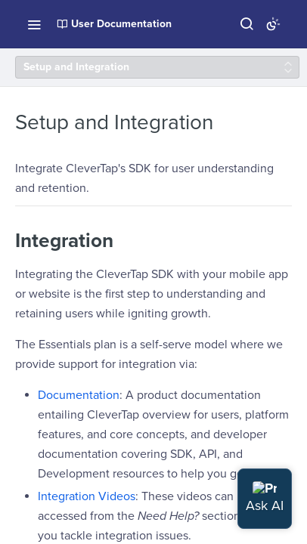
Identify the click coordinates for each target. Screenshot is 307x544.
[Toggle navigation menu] (34, 24)
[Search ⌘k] (246, 24)
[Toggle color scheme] (273, 24)
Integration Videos (86, 496)
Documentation (78, 395)
